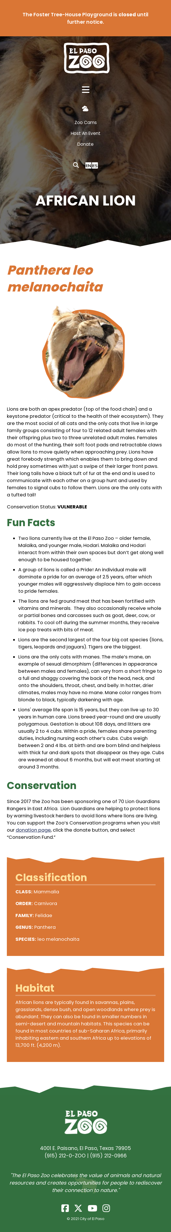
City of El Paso (92, 1218)
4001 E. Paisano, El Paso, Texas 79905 (85, 1148)
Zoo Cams (86, 122)
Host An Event (85, 133)
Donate (85, 144)
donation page (33, 830)
